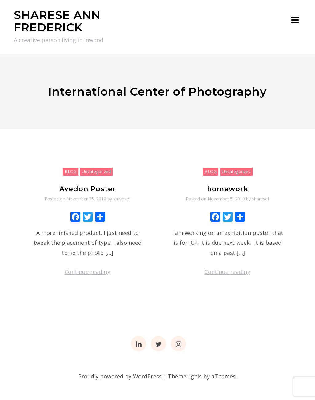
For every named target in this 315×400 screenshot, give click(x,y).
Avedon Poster (87, 189)
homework (227, 189)
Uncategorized (96, 171)
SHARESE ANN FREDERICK (57, 21)
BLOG (71, 171)
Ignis (195, 376)
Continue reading (87, 271)
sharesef (121, 199)
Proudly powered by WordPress (120, 376)
